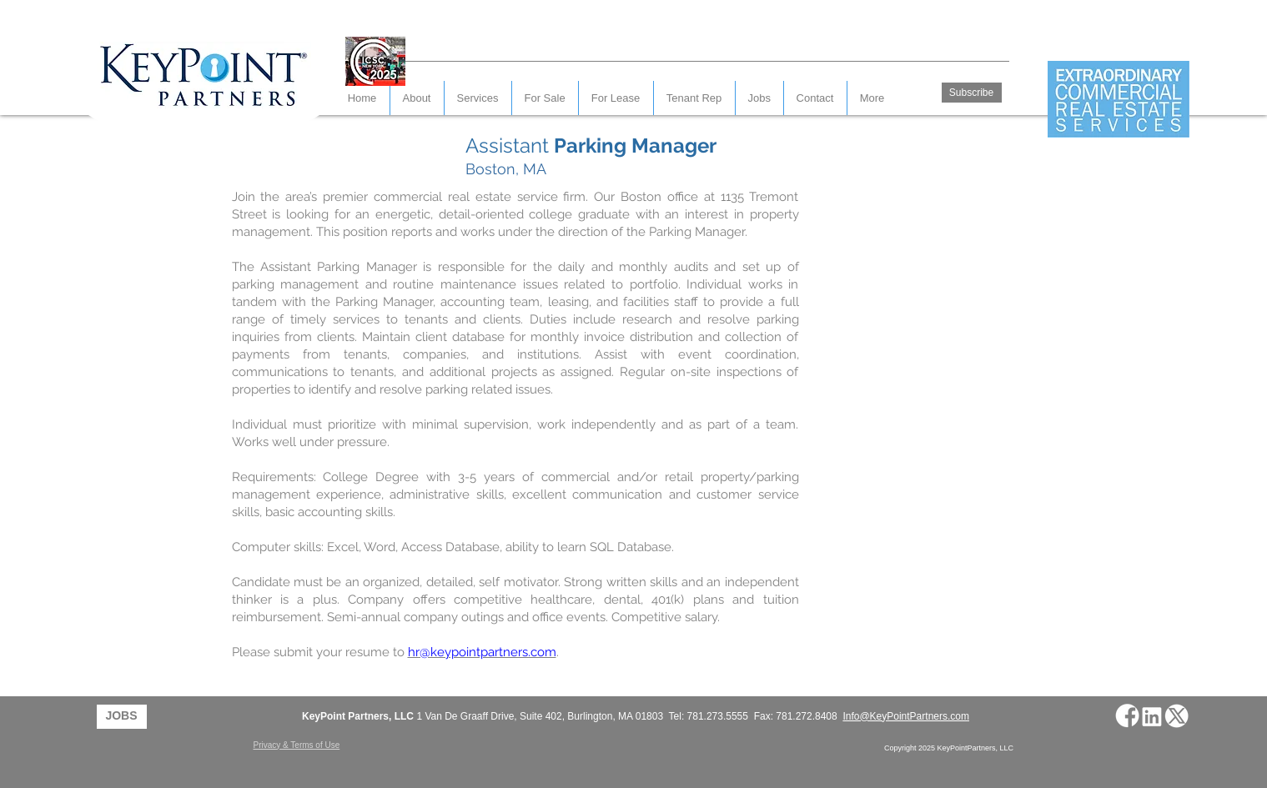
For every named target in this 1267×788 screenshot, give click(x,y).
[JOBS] (122, 717)
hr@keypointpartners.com (482, 652)
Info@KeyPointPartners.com (905, 716)
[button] (815, 98)
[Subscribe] (972, 93)
